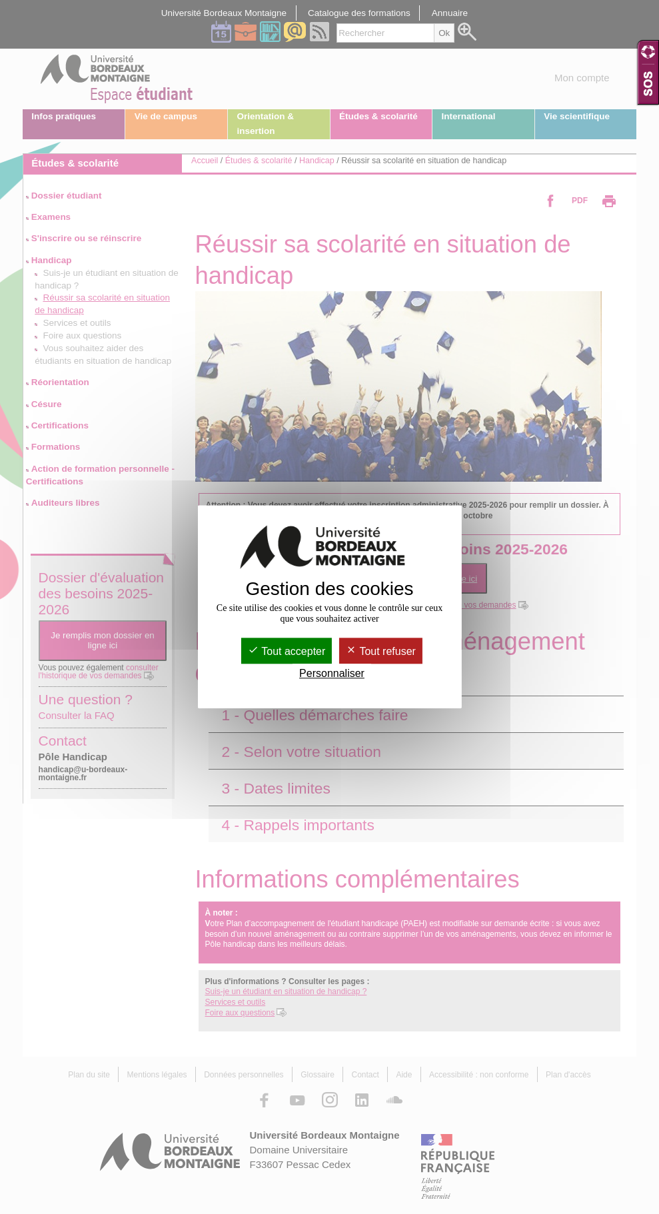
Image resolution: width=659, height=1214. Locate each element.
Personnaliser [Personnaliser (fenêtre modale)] (331, 674)
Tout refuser (381, 651)
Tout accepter (286, 651)
